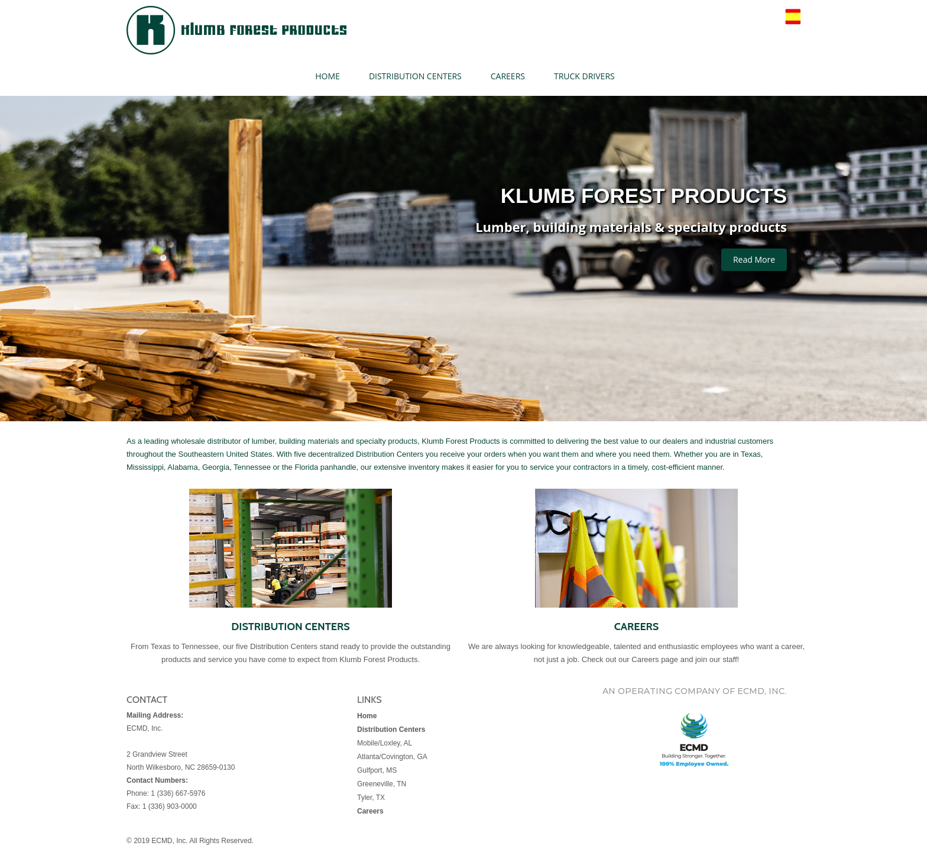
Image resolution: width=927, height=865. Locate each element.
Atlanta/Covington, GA (392, 757)
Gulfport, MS (377, 770)
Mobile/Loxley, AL (384, 743)
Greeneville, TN (381, 784)
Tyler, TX (371, 797)
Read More (754, 259)
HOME (327, 76)
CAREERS (508, 76)
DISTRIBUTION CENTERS (415, 76)
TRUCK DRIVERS (584, 76)
